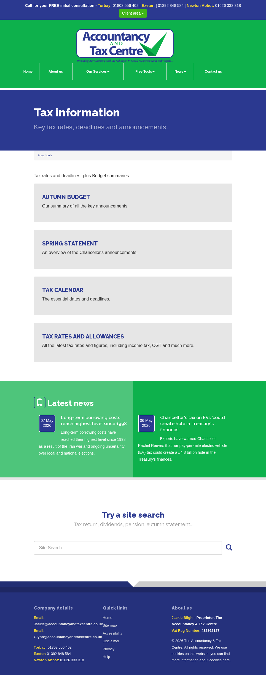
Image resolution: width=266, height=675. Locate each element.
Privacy (109, 649)
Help (106, 657)
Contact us (213, 71)
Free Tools (145, 71)
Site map (110, 625)
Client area (133, 13)
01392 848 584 (171, 5)
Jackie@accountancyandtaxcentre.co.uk (68, 624)
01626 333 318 (228, 5)
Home (28, 71)
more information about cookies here (201, 660)
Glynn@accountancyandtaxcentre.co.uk (68, 637)
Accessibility (112, 633)
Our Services (97, 71)
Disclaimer (111, 641)
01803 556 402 (125, 5)
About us (56, 71)
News (180, 71)
